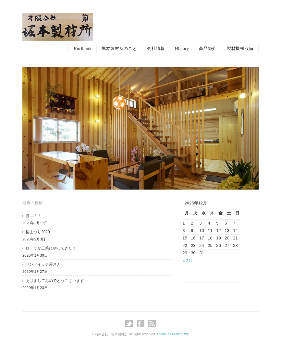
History (182, 48)
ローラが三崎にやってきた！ (51, 248)
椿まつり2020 (38, 232)
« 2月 (187, 260)
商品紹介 (208, 48)
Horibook (83, 48)
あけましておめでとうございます (55, 280)
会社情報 (156, 48)
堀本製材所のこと (119, 48)
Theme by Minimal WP (173, 334)
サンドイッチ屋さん (43, 264)
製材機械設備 (240, 48)
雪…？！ (33, 216)
